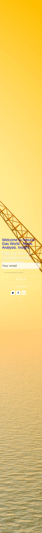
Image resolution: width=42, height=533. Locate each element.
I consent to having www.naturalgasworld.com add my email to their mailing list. (13, 272)
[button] (21, 243)
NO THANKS (21, 286)
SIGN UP (21, 279)
